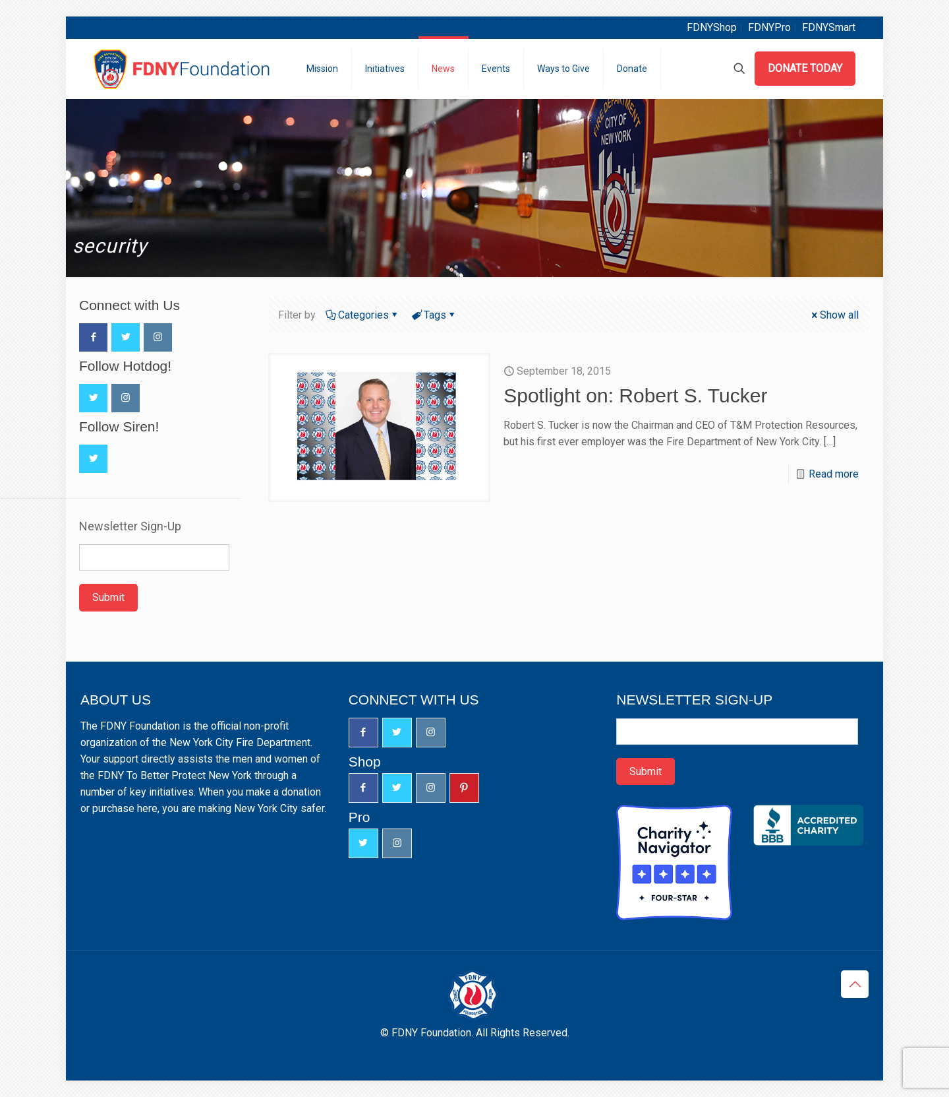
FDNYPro (769, 27)
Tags (434, 315)
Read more (834, 474)
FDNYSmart (828, 27)
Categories (362, 315)
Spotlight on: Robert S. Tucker (635, 395)
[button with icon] (93, 337)
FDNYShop (712, 27)
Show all (834, 315)
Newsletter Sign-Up (130, 526)
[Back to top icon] (855, 984)
